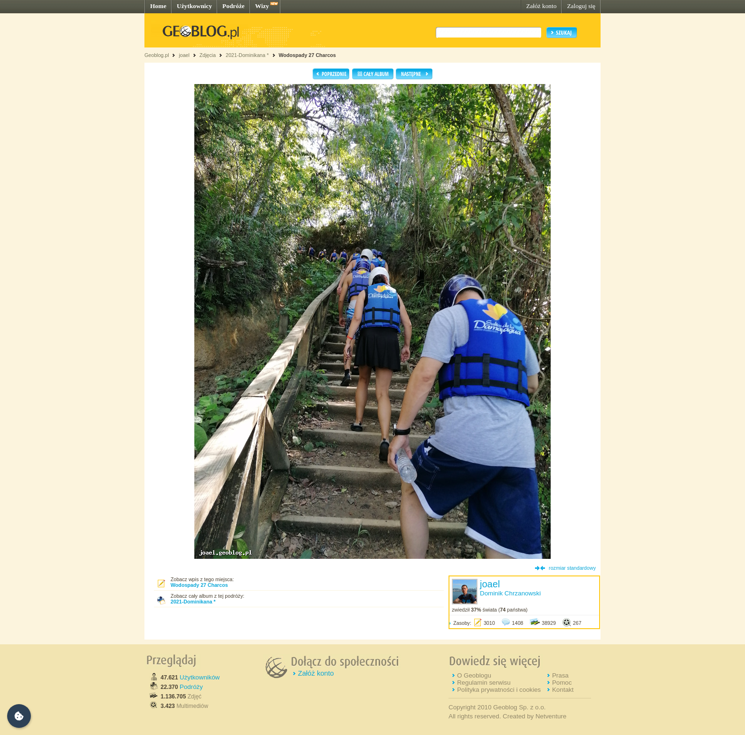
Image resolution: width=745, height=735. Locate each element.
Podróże (233, 5)
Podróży (191, 686)
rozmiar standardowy (572, 568)
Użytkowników (200, 677)
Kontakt (562, 689)
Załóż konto (541, 5)
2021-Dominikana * (247, 55)
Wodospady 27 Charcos (307, 55)
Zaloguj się (581, 5)
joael (184, 55)
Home (158, 5)
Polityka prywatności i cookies (499, 689)
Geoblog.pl (156, 55)
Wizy (262, 5)
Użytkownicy (194, 5)
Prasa (560, 675)
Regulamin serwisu (484, 682)
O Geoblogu (474, 675)
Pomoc (562, 682)
